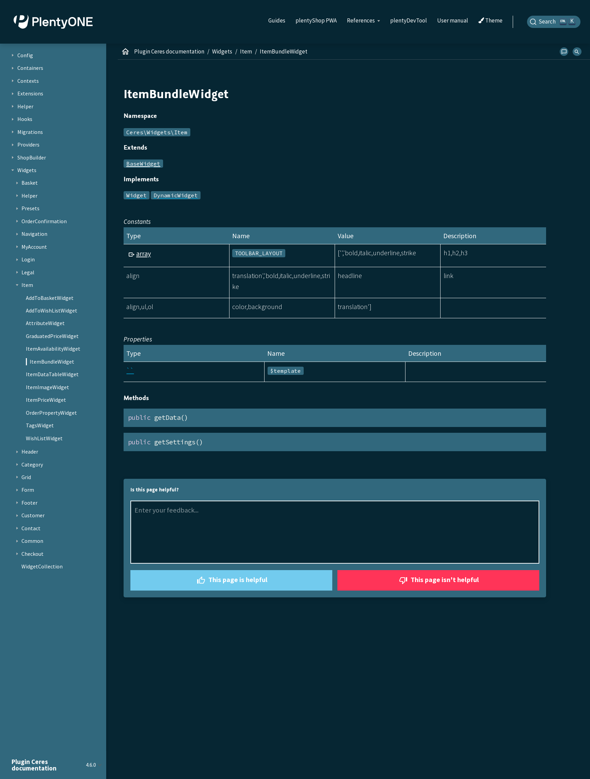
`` (130, 370)
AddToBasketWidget (50, 297)
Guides (276, 20)
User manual (452, 20)
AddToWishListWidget (51, 310)
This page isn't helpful (438, 580)
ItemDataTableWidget (52, 374)
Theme (490, 20)
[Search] (554, 22)
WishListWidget (44, 438)
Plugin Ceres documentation (169, 51)
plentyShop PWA (316, 20)
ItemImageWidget (47, 387)
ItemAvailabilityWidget (53, 348)
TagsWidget (40, 425)
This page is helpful (231, 580)
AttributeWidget (45, 323)
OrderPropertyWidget (51, 412)
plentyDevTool (408, 20)
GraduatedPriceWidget (52, 336)
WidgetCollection (42, 566)
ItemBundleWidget (52, 361)
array (143, 253)
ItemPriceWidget (46, 399)
